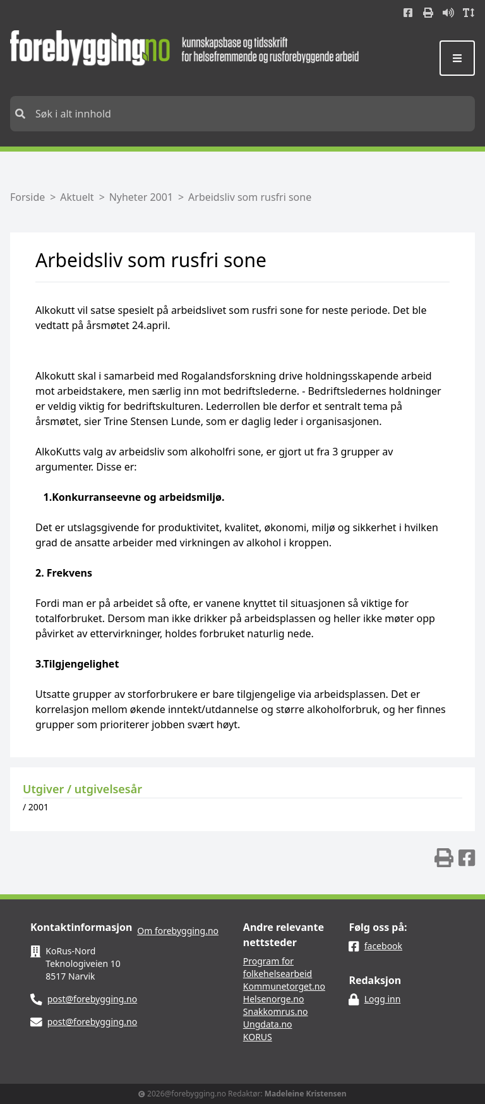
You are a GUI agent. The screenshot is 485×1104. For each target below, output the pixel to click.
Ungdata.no (267, 1024)
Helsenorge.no (273, 999)
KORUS (257, 1037)
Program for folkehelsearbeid (277, 967)
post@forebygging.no (92, 999)
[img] (443, 857)
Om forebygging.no (178, 931)
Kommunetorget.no (284, 986)
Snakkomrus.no (275, 1011)
